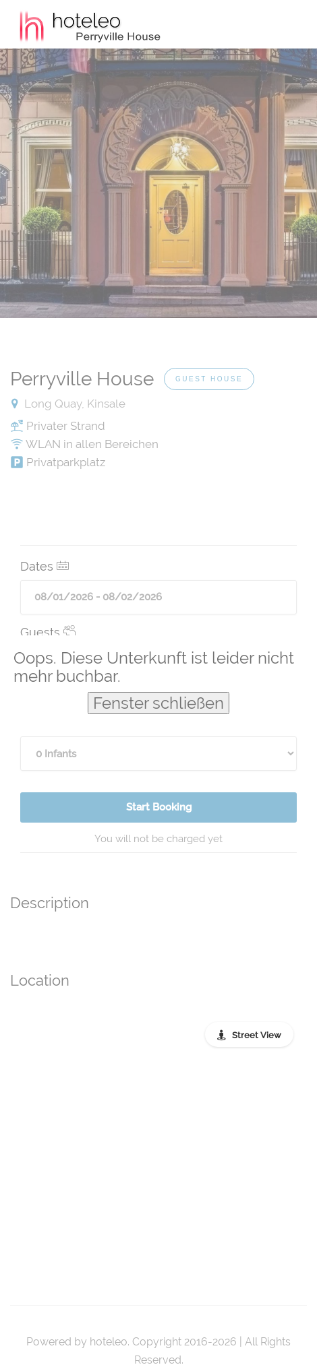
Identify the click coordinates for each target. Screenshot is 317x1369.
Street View (256, 1035)
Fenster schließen (158, 703)
